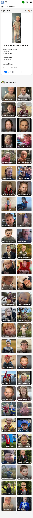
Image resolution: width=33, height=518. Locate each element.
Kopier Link (17, 72)
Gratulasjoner (11, 7)
